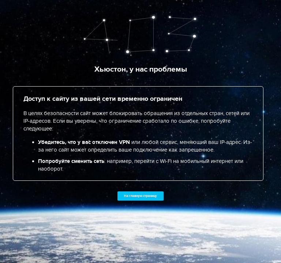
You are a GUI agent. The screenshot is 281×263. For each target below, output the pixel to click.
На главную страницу (140, 196)
